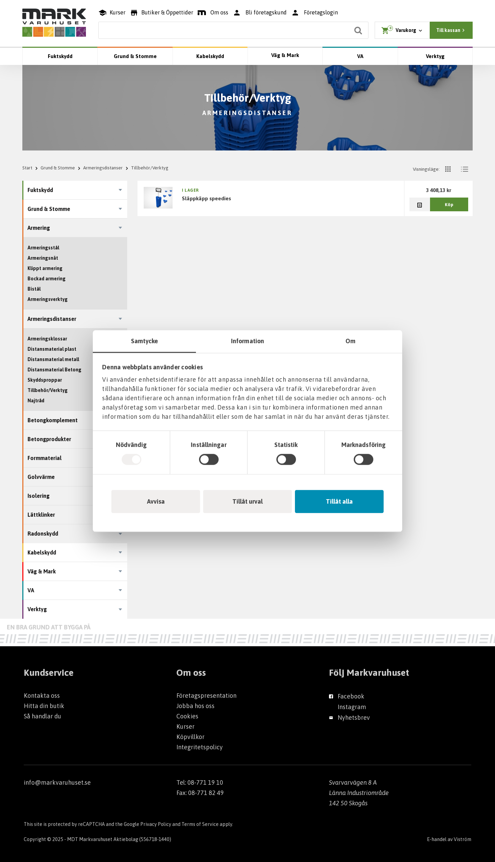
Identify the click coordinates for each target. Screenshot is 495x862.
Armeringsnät (43, 258)
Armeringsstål (43, 247)
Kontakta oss (42, 695)
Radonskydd (43, 533)
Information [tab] (247, 341)
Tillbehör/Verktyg (48, 390)
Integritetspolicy (199, 747)
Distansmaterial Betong (54, 369)
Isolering (39, 496)
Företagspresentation (206, 695)
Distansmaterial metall (53, 359)
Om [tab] (350, 341)
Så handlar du (42, 716)
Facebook (351, 696)
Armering (39, 228)
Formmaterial (45, 458)
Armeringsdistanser (103, 167)
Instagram (352, 706)
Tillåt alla (339, 501)
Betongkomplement (53, 420)
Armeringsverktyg (48, 299)
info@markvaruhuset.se (57, 782)
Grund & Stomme (135, 56)
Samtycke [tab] (144, 341)
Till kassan (451, 30)
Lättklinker (41, 515)
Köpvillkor (190, 736)
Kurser (185, 726)
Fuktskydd (60, 56)
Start (27, 167)
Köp (449, 204)
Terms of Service (200, 824)
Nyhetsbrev (354, 717)
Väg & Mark (285, 55)
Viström (462, 839)
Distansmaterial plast (52, 349)
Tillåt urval (247, 501)
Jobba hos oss (195, 705)
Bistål (34, 289)
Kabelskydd (210, 56)
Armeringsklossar (47, 339)
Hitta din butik (44, 705)
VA (360, 56)
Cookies (187, 716)
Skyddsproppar (45, 380)
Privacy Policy (155, 824)
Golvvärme (41, 477)
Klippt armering (45, 268)
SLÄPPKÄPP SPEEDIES (206, 198)
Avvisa (156, 501)
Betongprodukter (49, 439)
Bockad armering (47, 278)
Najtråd (36, 400)
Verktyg (435, 56)
